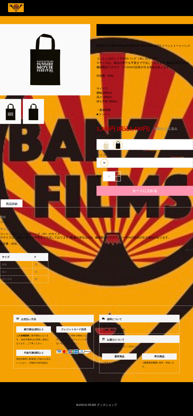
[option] (106, 145)
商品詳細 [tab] (11, 203)
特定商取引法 (96, 393)
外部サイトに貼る (165, 128)
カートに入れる (144, 191)
